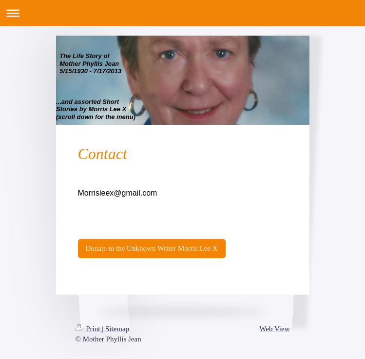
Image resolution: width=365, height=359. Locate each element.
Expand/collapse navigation (182, 12)
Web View (274, 329)
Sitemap (117, 329)
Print (89, 329)
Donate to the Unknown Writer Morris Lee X (152, 248)
